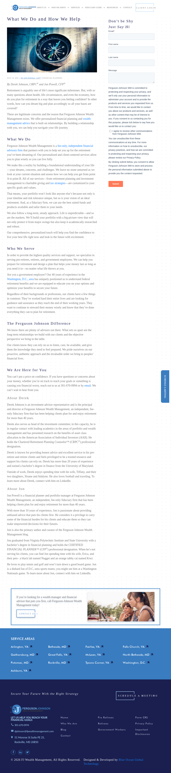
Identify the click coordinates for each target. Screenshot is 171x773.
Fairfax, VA (93, 646)
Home (64, 720)
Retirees (103, 726)
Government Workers (112, 732)
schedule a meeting (165, 386)
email (87, 385)
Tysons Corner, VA (97, 662)
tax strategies (57, 183)
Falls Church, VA (134, 646)
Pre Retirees (106, 720)
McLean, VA (93, 654)
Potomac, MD (19, 662)
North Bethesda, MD (136, 654)
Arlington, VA (19, 646)
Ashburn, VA (19, 670)
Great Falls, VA (57, 654)
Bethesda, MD (57, 646)
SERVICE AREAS (23, 639)
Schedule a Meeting (138, 698)
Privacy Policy (144, 726)
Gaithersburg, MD (22, 654)
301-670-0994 (22, 727)
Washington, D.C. (134, 662)
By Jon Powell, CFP (31, 78)
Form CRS (141, 720)
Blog (63, 732)
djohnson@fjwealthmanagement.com (34, 734)
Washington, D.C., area (20, 279)
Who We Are (69, 726)
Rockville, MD (57, 662)
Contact (66, 738)
